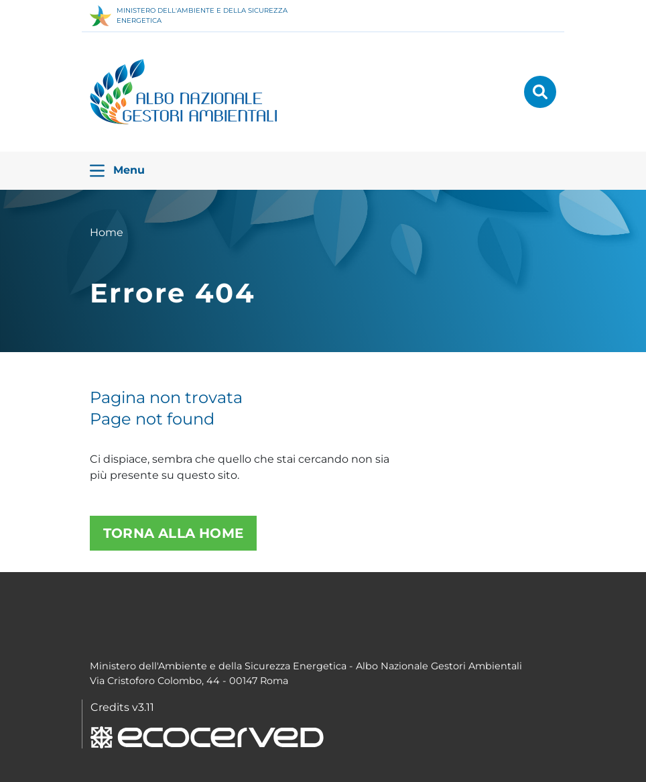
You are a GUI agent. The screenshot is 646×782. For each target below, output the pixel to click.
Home (106, 232)
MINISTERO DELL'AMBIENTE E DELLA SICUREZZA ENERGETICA (188, 15)
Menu (117, 170)
